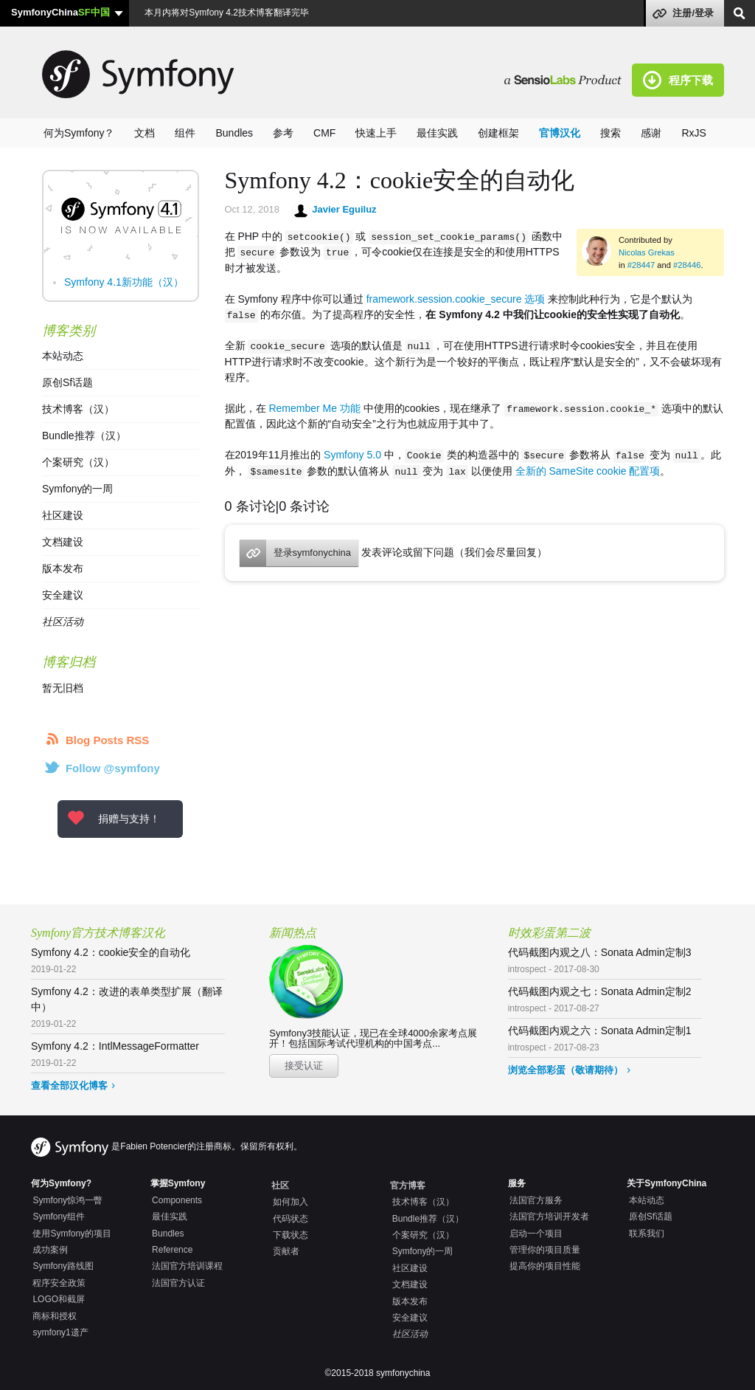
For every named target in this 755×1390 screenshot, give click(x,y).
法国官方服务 (536, 1200)
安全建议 (62, 595)
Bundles (234, 133)
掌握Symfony (178, 1183)
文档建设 (62, 542)
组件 (185, 133)
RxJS (693, 133)
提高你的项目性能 (544, 1266)
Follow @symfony (113, 768)
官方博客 (407, 1185)
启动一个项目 (536, 1233)
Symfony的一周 (77, 489)
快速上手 (376, 133)
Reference (172, 1250)
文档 (144, 133)
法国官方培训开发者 (549, 1216)
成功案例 (50, 1250)
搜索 (610, 133)
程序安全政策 (59, 1283)
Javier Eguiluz (344, 209)
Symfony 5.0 (352, 453)
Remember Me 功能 (314, 407)
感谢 (651, 133)
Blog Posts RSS (107, 740)
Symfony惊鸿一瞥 (67, 1200)
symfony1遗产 (60, 1332)
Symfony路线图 (63, 1266)
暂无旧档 (62, 688)
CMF (324, 133)
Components (177, 1200)
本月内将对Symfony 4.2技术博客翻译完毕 (225, 12)
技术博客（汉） (78, 409)
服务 (517, 1183)
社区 (280, 1185)
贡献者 (286, 1251)
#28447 (641, 265)
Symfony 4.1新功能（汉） (124, 282)
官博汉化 (559, 133)
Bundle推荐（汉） (84, 435)
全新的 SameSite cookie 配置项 (588, 469)
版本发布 (62, 568)
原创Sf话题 (67, 382)
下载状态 (290, 1235)
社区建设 (62, 515)
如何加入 (290, 1202)
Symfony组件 (58, 1216)
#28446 (686, 265)
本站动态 (62, 356)
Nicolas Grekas (647, 252)
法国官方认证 (178, 1283)
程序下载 (691, 80)
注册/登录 (693, 12)
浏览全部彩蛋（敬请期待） (565, 1070)
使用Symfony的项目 (71, 1233)
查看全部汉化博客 (69, 1085)
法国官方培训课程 (187, 1266)
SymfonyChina (60, 12)
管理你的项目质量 (544, 1250)
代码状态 (290, 1219)
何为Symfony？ (79, 133)
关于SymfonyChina (666, 1183)
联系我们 (646, 1233)
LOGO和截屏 (58, 1299)
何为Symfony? (61, 1183)
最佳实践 (437, 133)
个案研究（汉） (78, 462)
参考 (283, 133)
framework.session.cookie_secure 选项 (456, 298)
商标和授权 (54, 1316)
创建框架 (498, 133)
